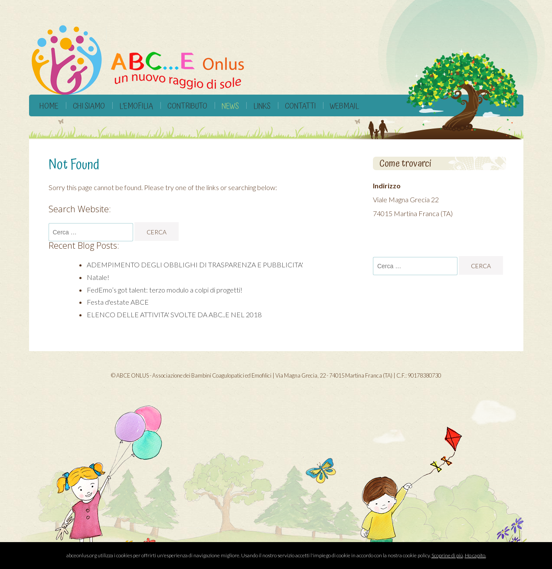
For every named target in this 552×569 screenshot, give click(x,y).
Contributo (187, 106)
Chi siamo (89, 106)
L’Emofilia (136, 106)
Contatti (300, 106)
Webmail (344, 106)
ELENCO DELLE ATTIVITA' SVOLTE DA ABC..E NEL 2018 (174, 314)
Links (262, 106)
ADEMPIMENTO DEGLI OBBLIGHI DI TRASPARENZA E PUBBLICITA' (195, 264)
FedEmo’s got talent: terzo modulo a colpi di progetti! (164, 290)
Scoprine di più (447, 555)
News (230, 106)
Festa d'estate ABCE (118, 302)
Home (49, 106)
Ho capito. (475, 555)
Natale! (98, 277)
